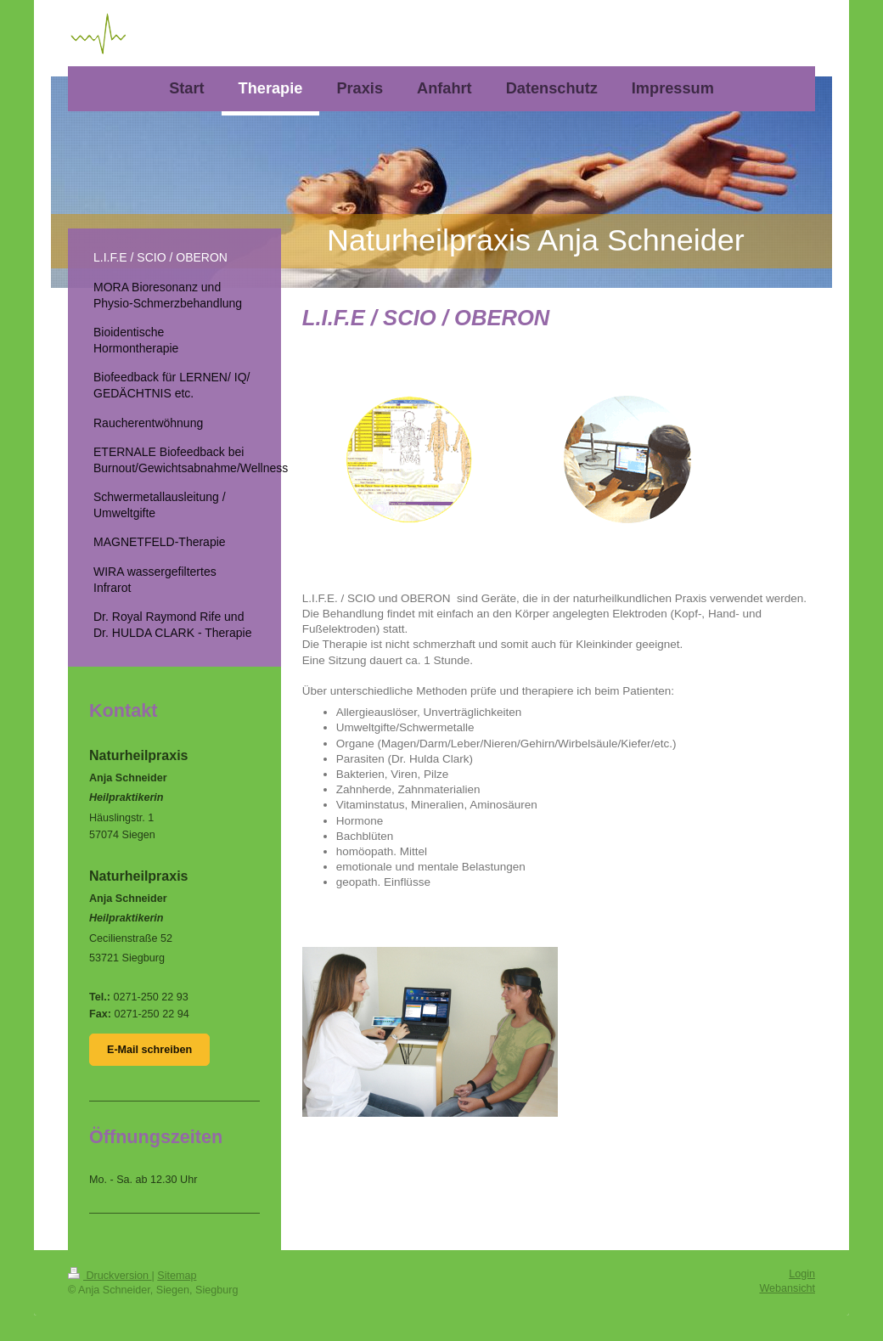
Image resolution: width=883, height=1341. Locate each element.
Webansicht (787, 1288)
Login (802, 1274)
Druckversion (109, 1276)
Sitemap (176, 1276)
